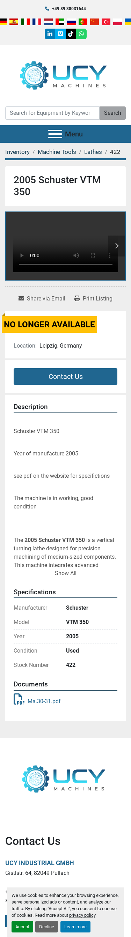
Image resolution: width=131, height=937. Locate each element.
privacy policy (82, 915)
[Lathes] (93, 151)
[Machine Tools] (57, 151)
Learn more (75, 926)
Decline (46, 926)
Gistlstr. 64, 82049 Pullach (37, 873)
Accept (22, 926)
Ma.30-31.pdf (37, 701)
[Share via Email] (42, 298)
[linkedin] (50, 34)
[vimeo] (60, 34)
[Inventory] (17, 151)
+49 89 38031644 (69, 8)
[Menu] (55, 134)
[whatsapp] (81, 34)
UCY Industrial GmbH (39, 863)
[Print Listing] (93, 298)
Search (112, 113)
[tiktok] (71, 34)
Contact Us (66, 376)
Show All (66, 573)
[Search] (52, 113)
